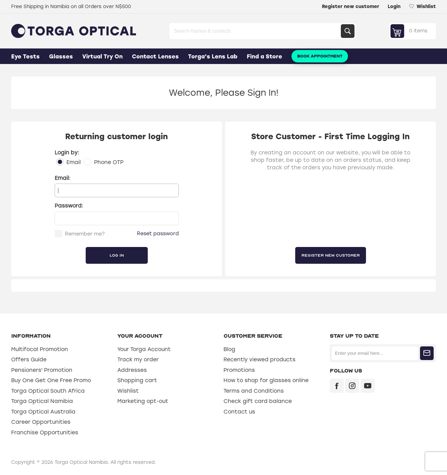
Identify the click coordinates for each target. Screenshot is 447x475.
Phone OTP (109, 162)
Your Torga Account (144, 349)
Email (73, 162)
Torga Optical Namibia (42, 401)
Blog (229, 349)
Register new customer (350, 6)
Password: (69, 206)
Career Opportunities (40, 422)
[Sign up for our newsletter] (375, 353)
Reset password (158, 233)
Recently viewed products (260, 359)
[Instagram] (352, 386)
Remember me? (85, 234)
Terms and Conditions (254, 391)
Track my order (138, 359)
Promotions (239, 370)
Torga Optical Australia (43, 412)
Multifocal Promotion (39, 349)
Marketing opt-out (142, 401)
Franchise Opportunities (44, 432)
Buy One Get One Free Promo (51, 380)
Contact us (239, 412)
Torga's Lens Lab (212, 56)
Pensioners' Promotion (41, 370)
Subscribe (427, 353)
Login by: (67, 152)
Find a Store (264, 56)
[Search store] (256, 31)
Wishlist (128, 391)
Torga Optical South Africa (48, 391)
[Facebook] (337, 386)
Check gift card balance (258, 401)
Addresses (132, 370)
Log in (117, 255)
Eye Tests (25, 56)
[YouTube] (368, 386)
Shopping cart (137, 380)
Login (394, 6)
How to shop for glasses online (266, 380)
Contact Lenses (155, 56)
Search (347, 31)
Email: (62, 178)
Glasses (61, 56)
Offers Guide (29, 359)
